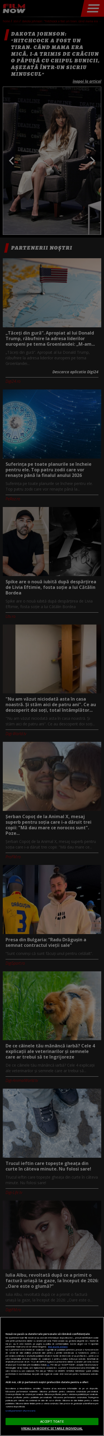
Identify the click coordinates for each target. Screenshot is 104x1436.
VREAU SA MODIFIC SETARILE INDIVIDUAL (52, 1428)
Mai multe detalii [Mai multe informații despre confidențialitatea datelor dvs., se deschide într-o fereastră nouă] (58, 1346)
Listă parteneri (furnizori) (20, 1410)
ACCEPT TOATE (52, 1421)
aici (48, 1364)
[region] (52, 1376)
